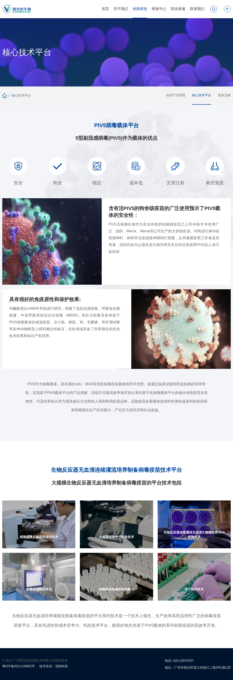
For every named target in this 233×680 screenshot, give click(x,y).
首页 (105, 9)
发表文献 (224, 95)
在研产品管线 (175, 95)
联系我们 (197, 9)
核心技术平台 (21, 95)
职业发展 (178, 9)
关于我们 (121, 9)
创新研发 (140, 9)
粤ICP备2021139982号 (18, 666)
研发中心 (159, 9)
